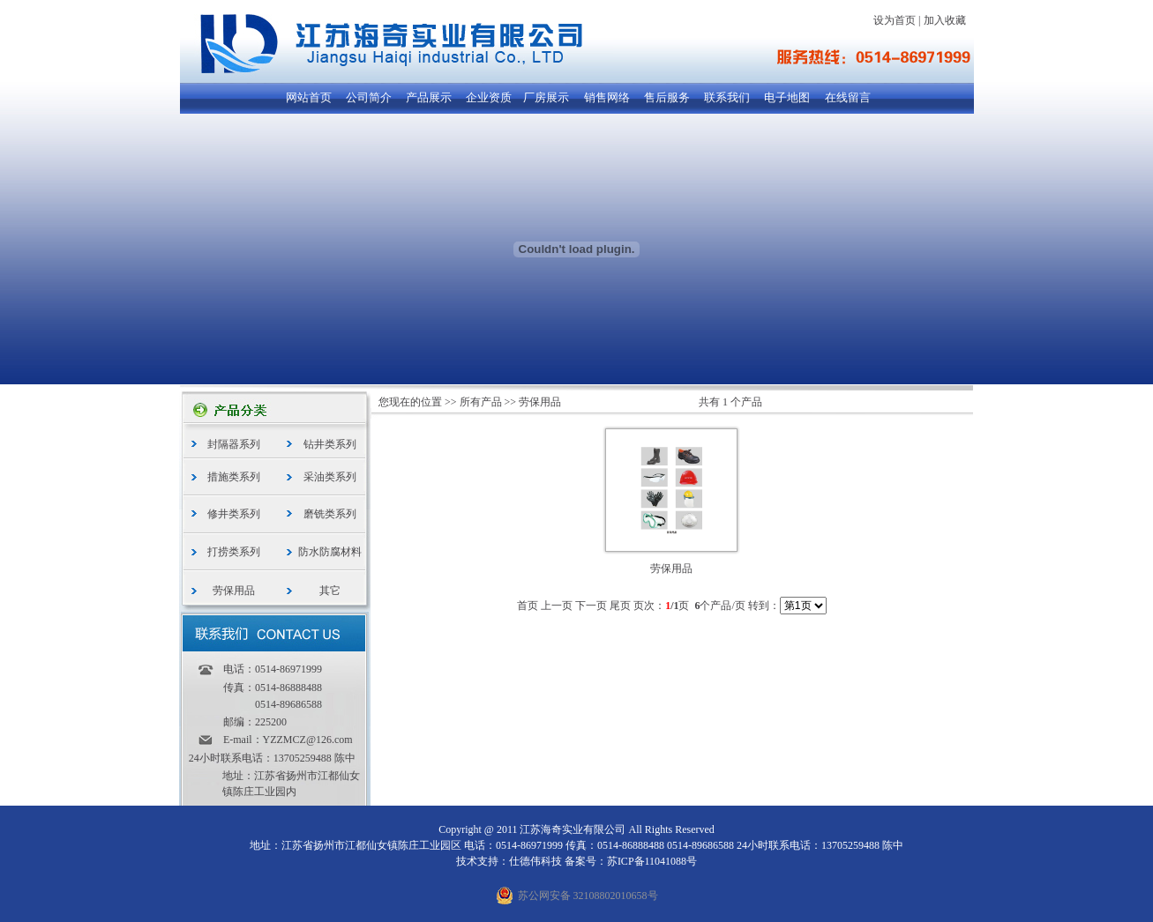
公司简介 (369, 97)
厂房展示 (546, 97)
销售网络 (607, 97)
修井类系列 (233, 514)
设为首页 (894, 20)
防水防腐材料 (330, 552)
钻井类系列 (329, 444)
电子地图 (787, 97)
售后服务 (667, 97)
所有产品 (481, 402)
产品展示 (429, 97)
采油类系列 (329, 477)
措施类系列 (233, 477)
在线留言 (848, 97)
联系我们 (727, 97)
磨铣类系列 (329, 514)
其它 (330, 590)
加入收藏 (945, 20)
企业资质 (489, 97)
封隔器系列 (233, 444)
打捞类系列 (233, 552)
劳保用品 (234, 590)
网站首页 (309, 97)
